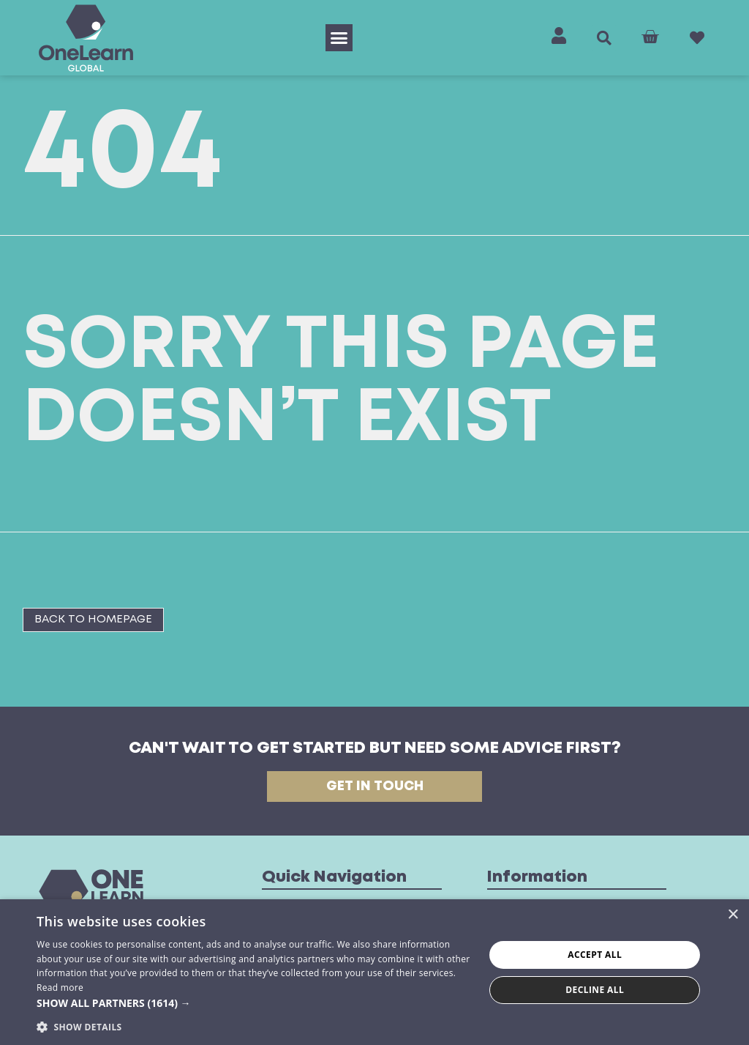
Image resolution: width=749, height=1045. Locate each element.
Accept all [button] (595, 954)
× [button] (732, 915)
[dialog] (374, 972)
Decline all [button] (594, 989)
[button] (339, 38)
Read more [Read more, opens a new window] (60, 987)
